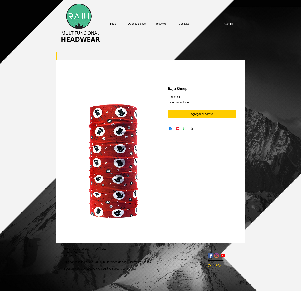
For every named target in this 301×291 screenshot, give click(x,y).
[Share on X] (192, 128)
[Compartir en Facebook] (170, 128)
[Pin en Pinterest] (177, 128)
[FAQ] (219, 265)
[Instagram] (216, 255)
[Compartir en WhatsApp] (185, 128)
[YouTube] (223, 255)
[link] (230, 23)
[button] (160, 23)
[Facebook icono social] (210, 255)
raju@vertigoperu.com (114, 268)
